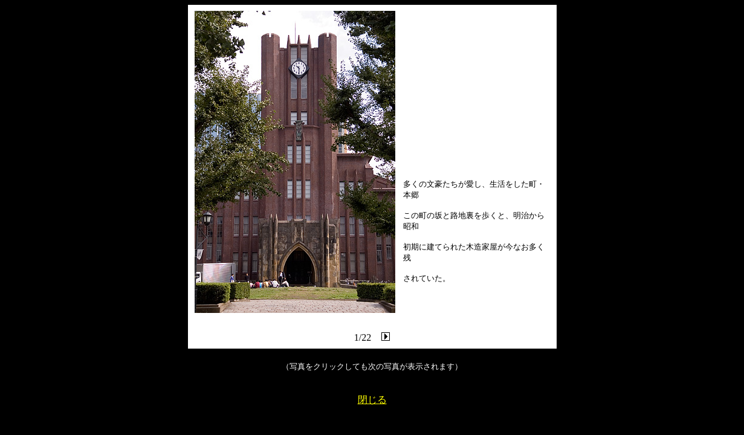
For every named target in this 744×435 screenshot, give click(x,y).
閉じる (372, 400)
